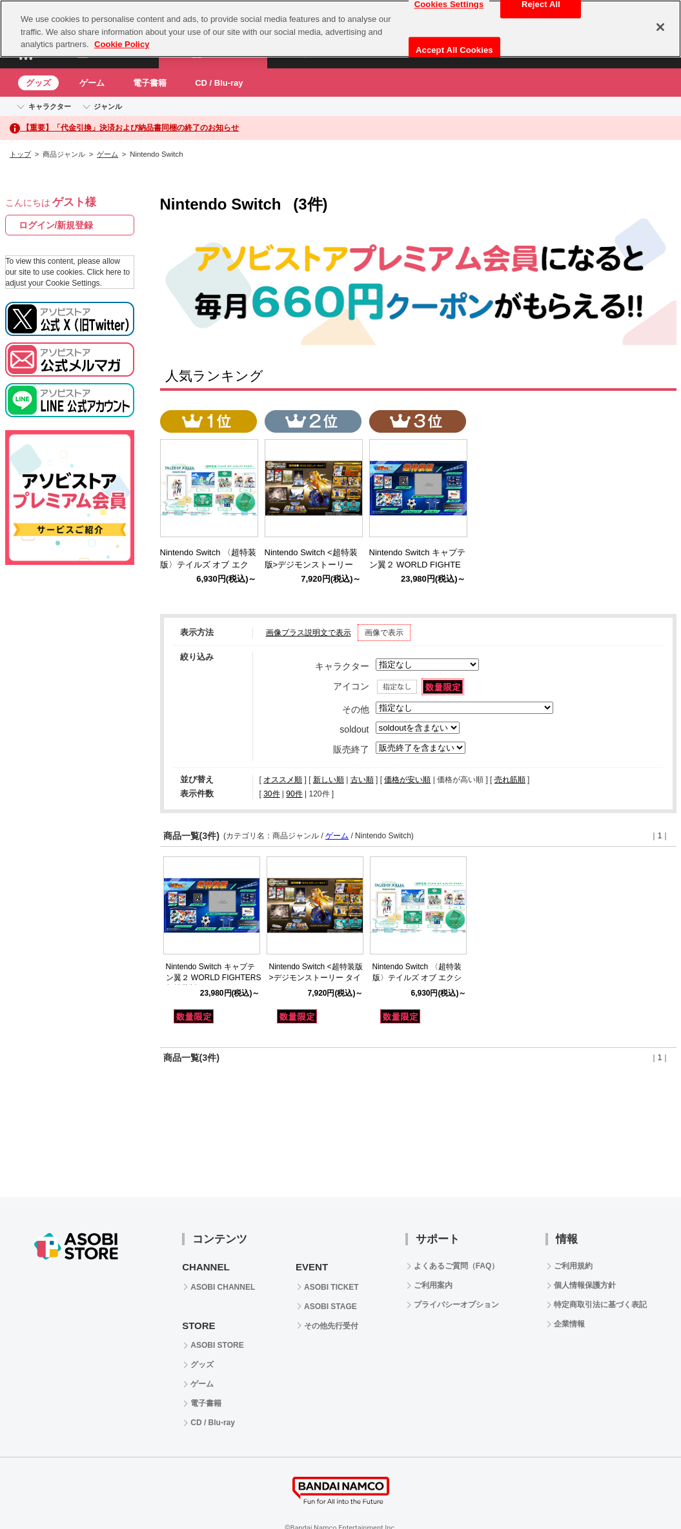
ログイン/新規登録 (56, 225)
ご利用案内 (433, 1285)
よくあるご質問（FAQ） (457, 1265)
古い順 (362, 779)
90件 (294, 793)
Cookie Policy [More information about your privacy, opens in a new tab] (121, 44)
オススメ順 (282, 779)
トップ (20, 154)
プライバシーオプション (456, 1304)
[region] (340, 28)
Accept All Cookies (454, 50)
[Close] (660, 27)
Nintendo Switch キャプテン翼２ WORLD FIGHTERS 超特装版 (213, 977)
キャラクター (49, 106)
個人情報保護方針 (585, 1285)
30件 (271, 793)
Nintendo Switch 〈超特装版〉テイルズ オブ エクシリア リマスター (417, 977)
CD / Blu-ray (219, 83)
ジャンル (108, 106)
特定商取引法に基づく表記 (600, 1304)
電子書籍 (150, 83)
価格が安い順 (407, 779)
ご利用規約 (573, 1265)
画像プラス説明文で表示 (308, 632)
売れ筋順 (509, 779)
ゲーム (92, 83)
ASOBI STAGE (330, 1306)
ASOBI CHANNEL (222, 1287)
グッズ (38, 83)
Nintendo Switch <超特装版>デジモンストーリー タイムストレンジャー (316, 977)
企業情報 (569, 1323)
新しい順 (328, 779)
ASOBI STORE (216, 1345)
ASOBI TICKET (331, 1287)
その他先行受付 (331, 1325)
